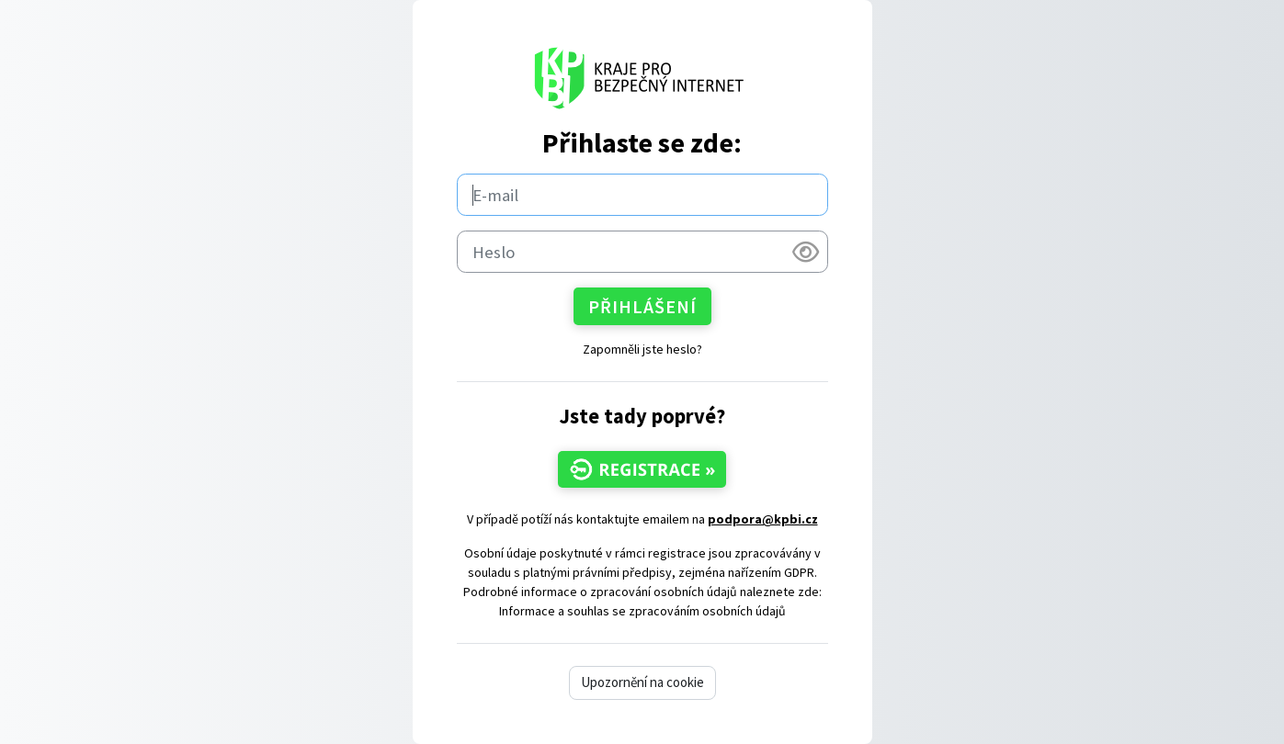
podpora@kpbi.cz (763, 519)
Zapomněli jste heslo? (642, 349)
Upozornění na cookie (642, 682)
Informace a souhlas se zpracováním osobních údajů (642, 611)
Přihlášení (642, 306)
